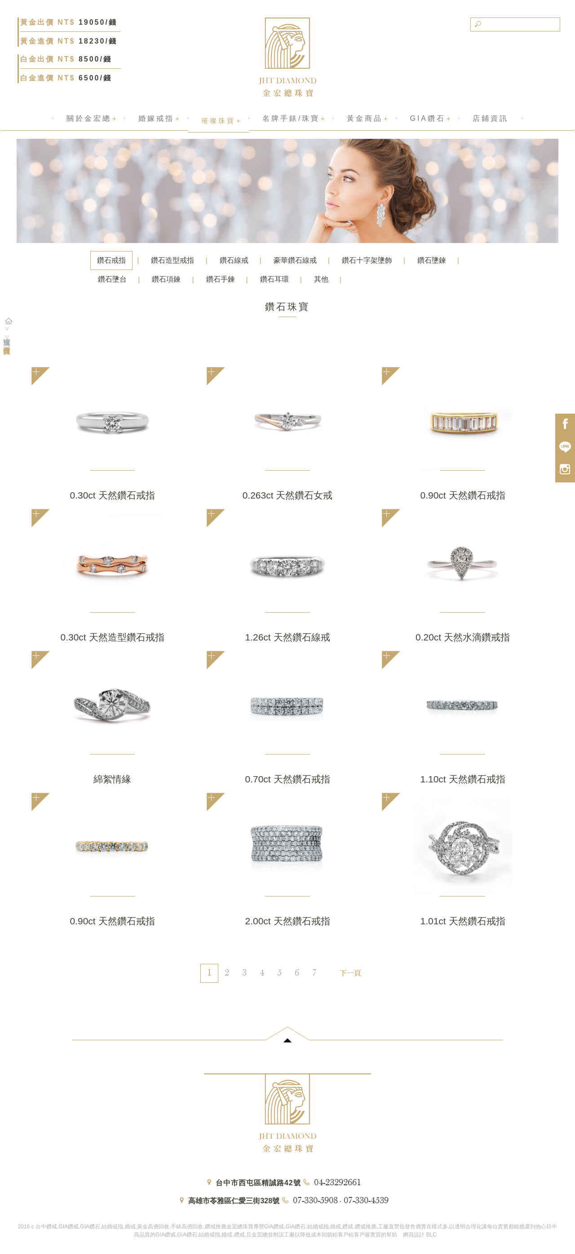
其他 (321, 279)
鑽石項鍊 (166, 279)
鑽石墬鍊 (431, 260)
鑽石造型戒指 (172, 260)
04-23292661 (337, 1183)
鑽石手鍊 (220, 279)
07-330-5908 (315, 1200)
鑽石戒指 (111, 260)
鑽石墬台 (112, 279)
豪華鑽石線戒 (295, 260)
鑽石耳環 (274, 279)
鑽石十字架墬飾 (367, 260)
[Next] (349, 969)
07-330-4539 (366, 1200)
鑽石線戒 (234, 260)
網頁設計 (414, 1235)
